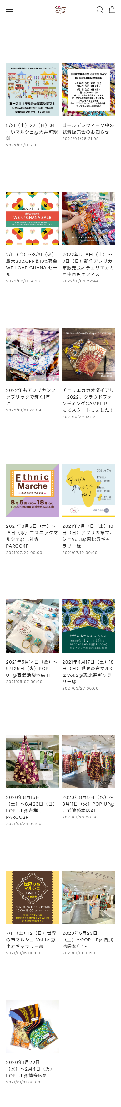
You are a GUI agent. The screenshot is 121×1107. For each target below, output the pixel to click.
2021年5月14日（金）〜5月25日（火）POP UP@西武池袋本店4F (32, 668)
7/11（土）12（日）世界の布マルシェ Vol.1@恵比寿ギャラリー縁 (31, 940)
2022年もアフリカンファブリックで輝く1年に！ (31, 397)
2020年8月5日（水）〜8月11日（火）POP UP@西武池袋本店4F (88, 804)
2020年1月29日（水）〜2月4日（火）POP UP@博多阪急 (30, 1069)
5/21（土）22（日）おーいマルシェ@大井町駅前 (32, 132)
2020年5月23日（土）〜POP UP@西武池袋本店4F (87, 940)
